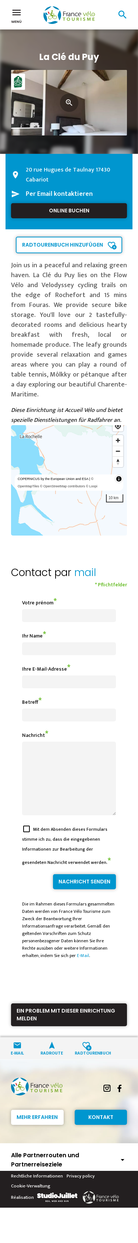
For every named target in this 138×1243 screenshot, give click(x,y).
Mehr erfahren (37, 1130)
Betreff (30, 702)
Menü (16, 15)
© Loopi (91, 486)
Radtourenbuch (86, 1066)
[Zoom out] (118, 451)
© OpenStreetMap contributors (62, 486)
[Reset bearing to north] (118, 461)
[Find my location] (118, 426)
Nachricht (33, 735)
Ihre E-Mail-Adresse (44, 669)
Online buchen (69, 210)
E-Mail (83, 968)
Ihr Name (32, 636)
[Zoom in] (118, 440)
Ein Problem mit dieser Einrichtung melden (66, 1027)
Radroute (51, 1066)
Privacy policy (81, 1189)
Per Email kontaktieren (59, 193)
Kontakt (100, 1130)
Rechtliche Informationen (37, 1189)
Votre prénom (37, 602)
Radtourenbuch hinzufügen (62, 244)
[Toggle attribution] (118, 478)
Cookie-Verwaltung (30, 1199)
